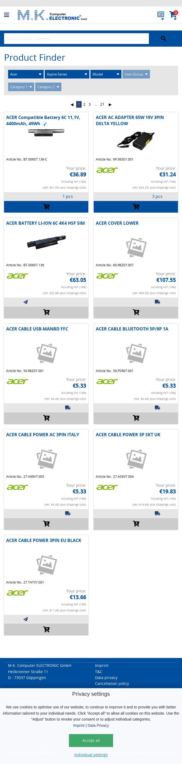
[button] (11, 15)
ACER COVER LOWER (117, 223)
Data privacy (106, 677)
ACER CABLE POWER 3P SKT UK (128, 435)
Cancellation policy (112, 683)
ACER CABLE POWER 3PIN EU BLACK (43, 540)
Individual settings (91, 754)
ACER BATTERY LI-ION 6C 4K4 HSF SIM (45, 223)
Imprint (79, 725)
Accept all (91, 740)
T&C (98, 671)
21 (102, 104)
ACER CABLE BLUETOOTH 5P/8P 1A (132, 329)
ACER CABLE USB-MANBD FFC (37, 329)
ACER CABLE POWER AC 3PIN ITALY (42, 435)
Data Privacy (98, 725)
